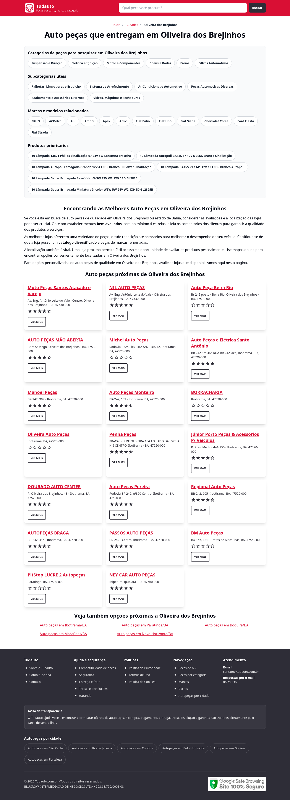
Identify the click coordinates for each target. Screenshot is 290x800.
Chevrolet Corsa (216, 121)
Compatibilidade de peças (97, 668)
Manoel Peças (42, 392)
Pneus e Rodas (160, 63)
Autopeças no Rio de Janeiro (92, 748)
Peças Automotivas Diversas (212, 86)
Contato (35, 682)
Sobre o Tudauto (41, 668)
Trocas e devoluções (93, 689)
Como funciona (40, 675)
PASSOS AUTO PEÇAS (131, 533)
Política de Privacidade (145, 668)
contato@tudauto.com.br (241, 672)
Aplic (123, 121)
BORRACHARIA (207, 392)
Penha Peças (122, 434)
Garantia (85, 696)
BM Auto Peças (207, 533)
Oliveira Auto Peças (49, 434)
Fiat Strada (40, 132)
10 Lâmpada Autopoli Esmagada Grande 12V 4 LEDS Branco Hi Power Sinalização (92, 167)
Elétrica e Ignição (85, 63)
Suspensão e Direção (47, 63)
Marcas (183, 682)
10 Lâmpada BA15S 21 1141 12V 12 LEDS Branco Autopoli (202, 167)
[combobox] (183, 8)
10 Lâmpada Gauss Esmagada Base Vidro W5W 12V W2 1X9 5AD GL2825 (84, 178)
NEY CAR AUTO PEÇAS (132, 575)
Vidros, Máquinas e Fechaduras (116, 98)
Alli (73, 121)
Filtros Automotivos (213, 63)
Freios (184, 63)
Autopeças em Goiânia (229, 748)
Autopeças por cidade (193, 696)
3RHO (36, 121)
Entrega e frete (89, 682)
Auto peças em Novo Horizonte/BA (145, 633)
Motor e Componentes (124, 63)
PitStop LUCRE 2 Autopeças (57, 575)
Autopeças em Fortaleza (45, 759)
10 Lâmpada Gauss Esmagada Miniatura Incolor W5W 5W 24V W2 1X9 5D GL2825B (92, 189)
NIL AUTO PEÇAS (127, 287)
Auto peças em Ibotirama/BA (63, 625)
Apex (106, 121)
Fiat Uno (165, 121)
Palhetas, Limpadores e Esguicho (56, 86)
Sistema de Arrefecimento (109, 86)
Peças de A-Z (187, 668)
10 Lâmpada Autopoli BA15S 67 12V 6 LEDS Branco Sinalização (186, 156)
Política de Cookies (142, 682)
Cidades (132, 25)
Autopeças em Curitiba (137, 748)
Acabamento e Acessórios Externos (58, 98)
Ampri (89, 121)
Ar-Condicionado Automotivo (160, 86)
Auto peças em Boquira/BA (226, 625)
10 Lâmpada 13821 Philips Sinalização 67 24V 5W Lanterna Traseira (81, 156)
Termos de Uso (139, 675)
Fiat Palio (143, 121)
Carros (183, 689)
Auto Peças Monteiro (131, 392)
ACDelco (55, 121)
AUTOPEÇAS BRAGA (48, 533)
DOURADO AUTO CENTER (54, 486)
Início (116, 25)
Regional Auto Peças (213, 486)
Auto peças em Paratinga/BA (145, 625)
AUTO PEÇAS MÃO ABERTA (55, 340)
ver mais (37, 322)
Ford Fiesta (245, 121)
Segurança (86, 675)
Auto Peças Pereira (129, 486)
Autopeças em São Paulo (45, 748)
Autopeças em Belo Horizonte (183, 748)
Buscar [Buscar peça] (257, 8)
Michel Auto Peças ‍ (129, 340)
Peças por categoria (192, 675)
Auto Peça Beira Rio (212, 287)
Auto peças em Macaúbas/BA (63, 633)
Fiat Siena (188, 121)
